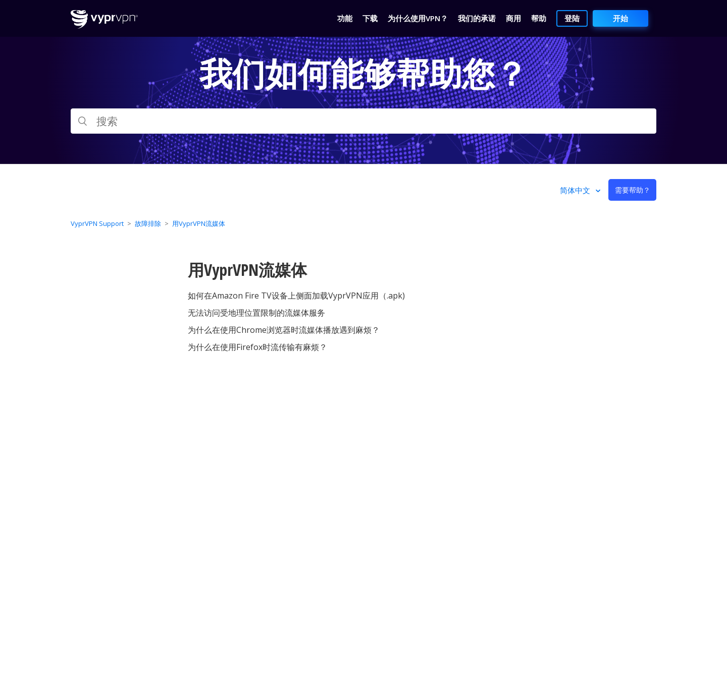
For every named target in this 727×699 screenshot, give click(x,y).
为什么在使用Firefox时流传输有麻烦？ (257, 347)
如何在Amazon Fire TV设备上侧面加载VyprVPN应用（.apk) (296, 295)
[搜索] (363, 121)
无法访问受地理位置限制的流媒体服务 (256, 312)
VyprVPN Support (97, 223)
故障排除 (148, 223)
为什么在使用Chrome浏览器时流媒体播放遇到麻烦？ (284, 329)
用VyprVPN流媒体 (198, 223)
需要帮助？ (632, 190)
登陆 (572, 18)
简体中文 (576, 190)
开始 (620, 18)
